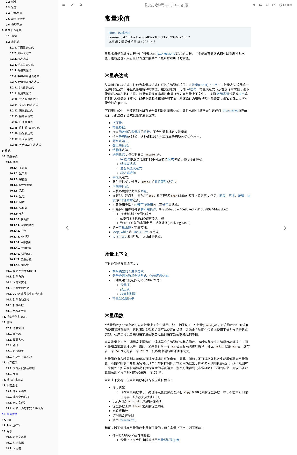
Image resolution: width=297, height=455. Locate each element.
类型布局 (15, 276)
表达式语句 (128, 173)
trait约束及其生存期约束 (24, 293)
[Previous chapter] (67, 227)
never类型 (21, 185)
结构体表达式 (22, 87)
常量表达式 (116, 75)
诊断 (11, 7)
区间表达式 (21, 122)
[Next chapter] (285, 227)
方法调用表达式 (24, 99)
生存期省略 (16, 311)
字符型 (18, 179)
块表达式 (19, 59)
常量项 (136, 132)
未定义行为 (16, 402)
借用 (165, 204)
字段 (115, 177)
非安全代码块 (17, 396)
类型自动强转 (17, 299)
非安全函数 (16, 391)
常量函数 (125, 227)
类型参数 (21, 259)
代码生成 (14, 13)
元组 (17, 190)
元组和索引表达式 (24, 82)
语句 (11, 36)
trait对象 (21, 248)
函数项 (123, 132)
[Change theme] (72, 5)
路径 (12, 345)
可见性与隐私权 (19, 357)
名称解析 (15, 351)
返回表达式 (21, 139)
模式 (6, 150)
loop (115, 232)
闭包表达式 (21, 110)
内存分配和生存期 (20, 368)
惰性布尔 (126, 200)
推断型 (19, 265)
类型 (12, 162)
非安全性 (10, 385)
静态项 (123, 136)
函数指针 (21, 242)
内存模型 (10, 362)
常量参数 (118, 127)
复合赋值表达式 (131, 168)
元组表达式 (120, 141)
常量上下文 (116, 254)
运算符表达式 (22, 64)
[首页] (254, 5)
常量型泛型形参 (168, 440)
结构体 (18, 208)
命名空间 (15, 328)
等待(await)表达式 (25, 145)
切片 (17, 202)
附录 (7, 431)
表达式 (12, 41)
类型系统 (14, 24)
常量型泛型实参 (123, 298)
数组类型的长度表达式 (128, 271)
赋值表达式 (128, 164)
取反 (222, 195)
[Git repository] (267, 5)
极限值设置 (15, 19)
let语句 (191, 89)
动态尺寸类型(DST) (21, 271)
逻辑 (241, 195)
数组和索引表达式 (24, 76)
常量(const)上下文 (205, 85)
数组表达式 (120, 145)
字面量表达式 (22, 47)
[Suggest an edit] (274, 5)
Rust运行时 (11, 425)
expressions (166, 53)
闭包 (18, 230)
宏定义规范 (16, 437)
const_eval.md (119, 33)
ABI (6, 419)
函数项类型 (22, 225)
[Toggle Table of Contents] (63, 5)
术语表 (13, 448)
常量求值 (10, 414)
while (124, 232)
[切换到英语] (286, 5)
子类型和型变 (17, 288)
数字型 (18, 173)
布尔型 (18, 168)
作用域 (13, 334)
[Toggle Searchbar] (80, 5)
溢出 (242, 94)
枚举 (17, 213)
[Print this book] (260, 5)
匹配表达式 (21, 133)
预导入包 (15, 339)
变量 (12, 374)
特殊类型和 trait (14, 316)
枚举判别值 (128, 294)
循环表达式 (21, 116)
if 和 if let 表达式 (25, 127)
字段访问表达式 (24, 105)
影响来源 (15, 442)
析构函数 (15, 305)
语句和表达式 (11, 30)
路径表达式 (20, 53)
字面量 (117, 123)
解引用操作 (148, 209)
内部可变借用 (143, 204)
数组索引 (223, 94)
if (113, 236)
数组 (17, 196)
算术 (232, 195)
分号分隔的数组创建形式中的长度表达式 (140, 275)
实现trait (21, 253)
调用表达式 (20, 93)
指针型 (19, 236)
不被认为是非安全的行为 (24, 408)
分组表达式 (20, 70)
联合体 (19, 219)
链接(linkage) (12, 379)
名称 (7, 322)
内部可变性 (16, 282)
